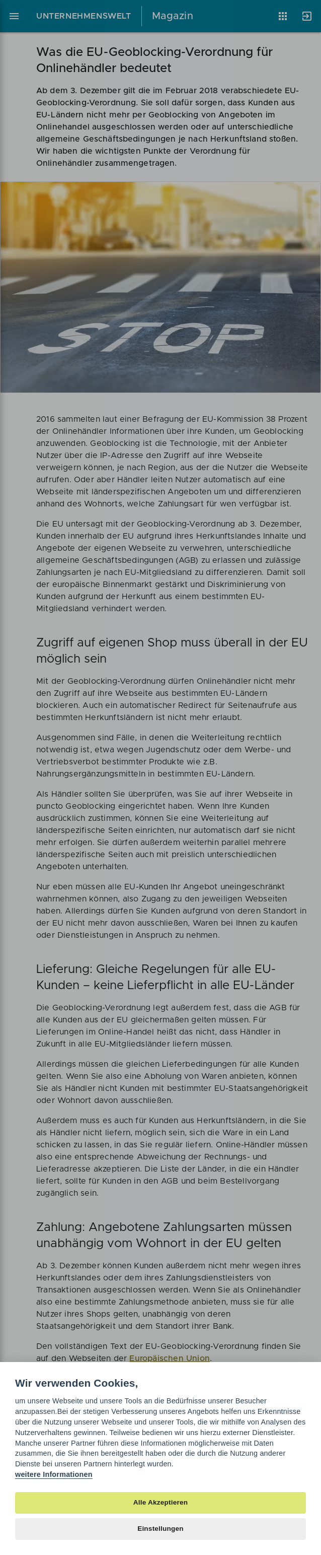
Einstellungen (160, 1528)
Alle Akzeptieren (160, 1502)
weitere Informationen (54, 1474)
